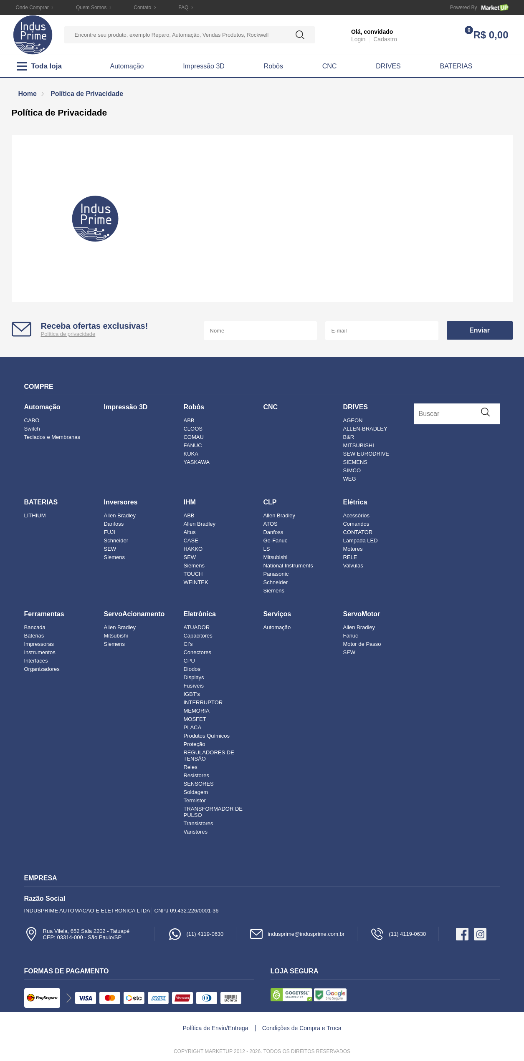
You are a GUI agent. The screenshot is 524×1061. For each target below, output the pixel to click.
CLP (269, 502)
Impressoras (39, 644)
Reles (190, 767)
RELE (350, 557)
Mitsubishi (275, 557)
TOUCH (193, 574)
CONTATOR (357, 532)
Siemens (114, 557)
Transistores (198, 823)
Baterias (34, 636)
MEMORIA (196, 711)
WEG (349, 479)
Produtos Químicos (206, 736)
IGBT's (191, 694)
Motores (352, 549)
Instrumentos (40, 652)
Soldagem (195, 792)
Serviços (277, 613)
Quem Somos (91, 7)
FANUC (192, 445)
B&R (348, 437)
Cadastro (385, 39)
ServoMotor (361, 613)
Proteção (194, 744)
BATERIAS (456, 66)
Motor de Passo (362, 644)
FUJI (109, 532)
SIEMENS (355, 462)
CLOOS (193, 429)
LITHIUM (35, 515)
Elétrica (355, 502)
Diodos (191, 669)
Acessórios (356, 515)
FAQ (183, 7)
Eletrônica (199, 613)
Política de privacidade (68, 334)
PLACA (192, 727)
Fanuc (350, 636)
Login (358, 39)
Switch (32, 429)
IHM (189, 502)
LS (266, 549)
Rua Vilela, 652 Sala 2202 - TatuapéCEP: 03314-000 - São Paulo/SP (77, 934)
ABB (188, 420)
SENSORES (198, 784)
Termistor (194, 800)
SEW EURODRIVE (366, 454)
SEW (110, 549)
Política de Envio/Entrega (215, 1028)
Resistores (196, 775)
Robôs (273, 66)
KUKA (190, 454)
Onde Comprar (32, 7)
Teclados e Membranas (52, 437)
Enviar (479, 330)
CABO (32, 420)
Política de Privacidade (87, 93)
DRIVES (388, 66)
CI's (187, 644)
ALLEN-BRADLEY (365, 429)
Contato (142, 7)
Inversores (120, 502)
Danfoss (114, 524)
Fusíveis (193, 686)
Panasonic (276, 574)
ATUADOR (196, 627)
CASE (190, 540)
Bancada (35, 627)
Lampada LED (360, 540)
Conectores (197, 652)
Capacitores (197, 636)
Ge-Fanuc (275, 540)
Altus (189, 532)
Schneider (116, 540)
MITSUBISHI (358, 445)
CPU (189, 661)
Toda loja (39, 66)
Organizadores (42, 669)
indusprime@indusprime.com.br (296, 934)
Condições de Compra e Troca (302, 1028)
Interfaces (36, 661)
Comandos (356, 524)
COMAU (193, 437)
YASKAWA (196, 462)
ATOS (270, 524)
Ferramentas (44, 613)
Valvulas (353, 565)
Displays (193, 677)
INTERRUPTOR (203, 702)
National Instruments (288, 565)
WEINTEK (195, 582)
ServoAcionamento (134, 613)
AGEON (352, 420)
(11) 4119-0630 (195, 934)
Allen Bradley (120, 515)
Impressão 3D (204, 66)
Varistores (195, 832)
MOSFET (194, 719)
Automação (127, 66)
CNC (329, 66)
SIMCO (352, 470)
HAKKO (193, 549)
